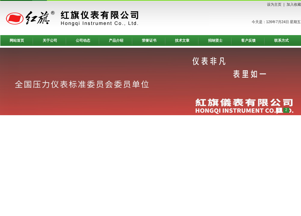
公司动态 (83, 40)
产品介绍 (116, 40)
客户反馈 (248, 40)
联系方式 (281, 40)
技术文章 (182, 40)
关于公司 (50, 40)
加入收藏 (294, 4)
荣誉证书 (149, 40)
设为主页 (274, 4)
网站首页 (17, 40)
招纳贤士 (215, 40)
